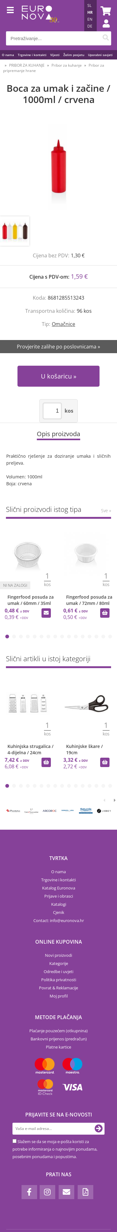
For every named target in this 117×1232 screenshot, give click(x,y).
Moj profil (59, 996)
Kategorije (58, 963)
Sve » (106, 510)
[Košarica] (105, 11)
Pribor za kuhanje (66, 65)
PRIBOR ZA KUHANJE (27, 65)
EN (89, 19)
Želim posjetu (73, 55)
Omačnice (63, 324)
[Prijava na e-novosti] (99, 1129)
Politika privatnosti (58, 979)
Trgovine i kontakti (32, 55)
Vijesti (55, 55)
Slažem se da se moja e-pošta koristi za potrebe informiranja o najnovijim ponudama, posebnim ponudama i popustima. (54, 1149)
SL (89, 5)
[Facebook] (29, 1192)
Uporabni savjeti (100, 55)
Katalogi (58, 904)
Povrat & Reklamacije (58, 988)
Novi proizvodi (58, 955)
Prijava (103, 30)
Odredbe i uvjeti (58, 971)
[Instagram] (47, 1192)
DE (89, 26)
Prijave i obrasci (58, 896)
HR (90, 12)
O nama (8, 55)
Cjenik (58, 912)
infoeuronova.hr (67, 920)
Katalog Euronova (58, 888)
